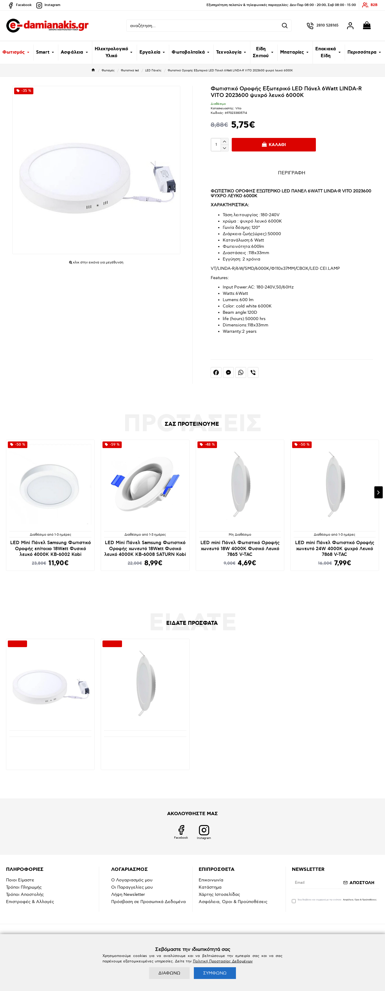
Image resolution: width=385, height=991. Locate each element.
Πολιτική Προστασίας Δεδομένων (223, 961)
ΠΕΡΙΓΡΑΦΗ (291, 173)
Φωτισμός (108, 70)
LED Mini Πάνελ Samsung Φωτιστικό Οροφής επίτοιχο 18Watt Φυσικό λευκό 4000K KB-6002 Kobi (50, 548)
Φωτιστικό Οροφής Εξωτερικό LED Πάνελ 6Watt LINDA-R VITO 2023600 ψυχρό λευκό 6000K (50, 748)
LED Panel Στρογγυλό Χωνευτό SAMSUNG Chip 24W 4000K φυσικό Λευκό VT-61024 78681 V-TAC (145, 748)
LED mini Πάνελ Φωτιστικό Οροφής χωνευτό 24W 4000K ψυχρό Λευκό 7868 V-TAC (334, 548)
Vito (238, 108)
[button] (378, 492)
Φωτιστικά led (130, 70)
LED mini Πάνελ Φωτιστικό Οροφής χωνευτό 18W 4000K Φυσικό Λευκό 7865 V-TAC (240, 548)
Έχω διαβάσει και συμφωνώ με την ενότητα (334, 900)
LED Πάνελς (153, 70)
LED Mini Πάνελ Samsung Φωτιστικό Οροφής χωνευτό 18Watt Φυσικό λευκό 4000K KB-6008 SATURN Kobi (145, 548)
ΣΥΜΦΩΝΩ (215, 973)
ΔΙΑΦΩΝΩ (169, 973)
